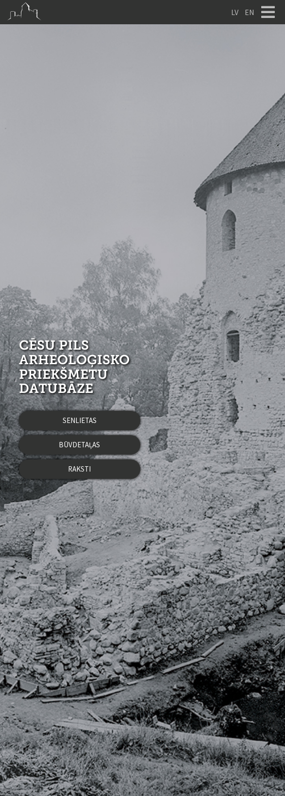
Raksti (79, 469)
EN (249, 12)
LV (234, 12)
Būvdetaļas (79, 444)
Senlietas (80, 420)
